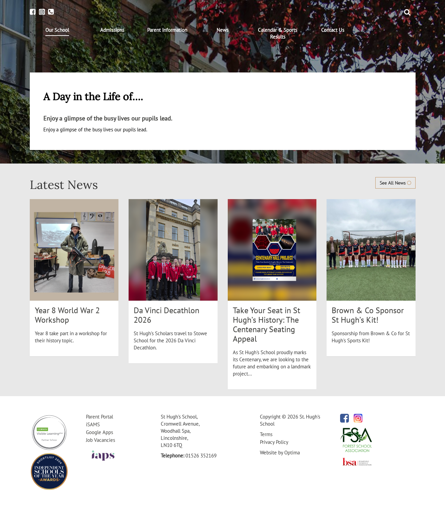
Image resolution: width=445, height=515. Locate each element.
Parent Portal (99, 416)
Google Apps (99, 432)
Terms (266, 434)
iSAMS (93, 424)
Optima (292, 452)
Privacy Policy (274, 442)
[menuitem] (57, 31)
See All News (395, 183)
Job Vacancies (100, 440)
